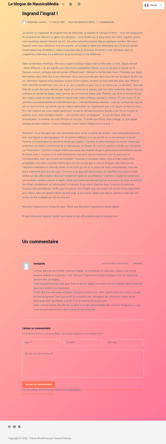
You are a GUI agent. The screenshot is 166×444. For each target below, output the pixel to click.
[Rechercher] (63, 4)
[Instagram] (19, 427)
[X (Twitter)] (70, 4)
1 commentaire (106, 22)
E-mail (70, 343)
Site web (112, 342)
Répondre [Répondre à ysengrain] (137, 264)
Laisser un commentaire (38, 384)
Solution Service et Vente (81, 22)
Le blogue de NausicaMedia (33, 4)
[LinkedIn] (79, 4)
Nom (28, 343)
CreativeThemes (62, 438)
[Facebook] (9, 427)
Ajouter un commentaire (38, 354)
